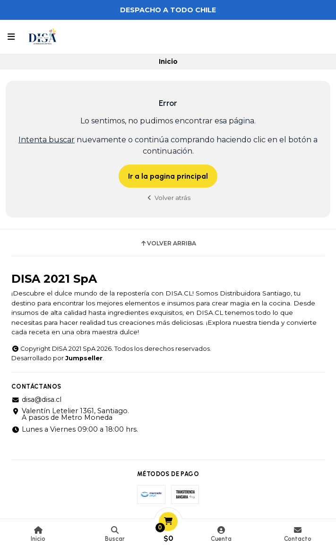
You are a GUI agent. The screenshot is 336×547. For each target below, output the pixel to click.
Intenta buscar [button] (46, 139)
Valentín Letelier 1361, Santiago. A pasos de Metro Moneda (70, 414)
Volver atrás (168, 197)
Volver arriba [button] (168, 243)
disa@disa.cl (36, 399)
